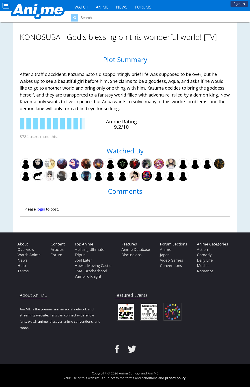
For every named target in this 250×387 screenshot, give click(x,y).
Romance (205, 270)
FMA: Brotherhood (91, 270)
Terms (23, 270)
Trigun (80, 254)
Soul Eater (83, 260)
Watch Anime (29, 254)
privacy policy (175, 378)
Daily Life (205, 260)
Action (202, 249)
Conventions (171, 265)
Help (21, 265)
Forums (143, 7)
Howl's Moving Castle (93, 265)
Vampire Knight (88, 276)
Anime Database (135, 249)
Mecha (203, 265)
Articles (57, 249)
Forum (56, 254)
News (121, 7)
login (41, 209)
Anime (102, 7)
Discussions (131, 254)
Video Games (171, 260)
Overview (25, 249)
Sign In (239, 3)
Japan (165, 254)
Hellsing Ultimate (89, 249)
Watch (81, 7)
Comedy (204, 254)
